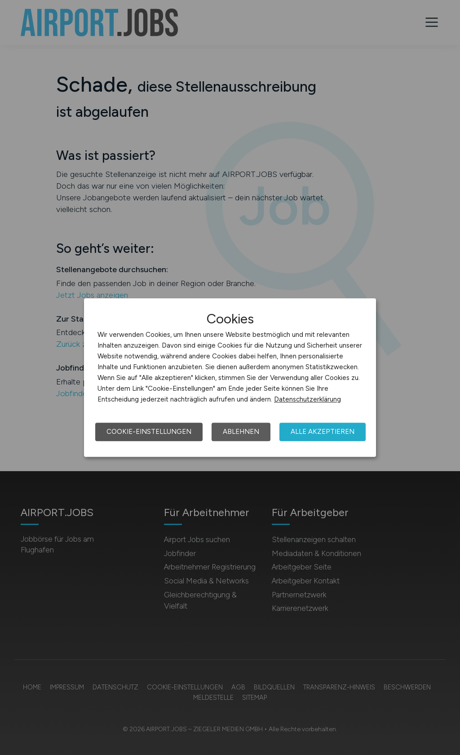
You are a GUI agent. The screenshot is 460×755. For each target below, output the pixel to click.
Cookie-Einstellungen (148, 432)
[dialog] (230, 377)
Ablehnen (241, 432)
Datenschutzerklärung (307, 399)
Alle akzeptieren (322, 432)
